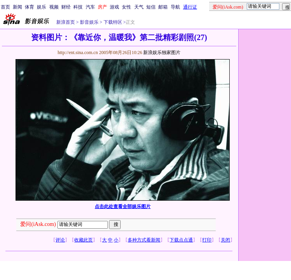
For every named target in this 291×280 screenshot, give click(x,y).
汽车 (90, 7)
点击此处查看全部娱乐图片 (123, 206)
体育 (29, 7)
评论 (60, 240)
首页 (5, 7)
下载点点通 (181, 240)
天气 (139, 7)
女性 (126, 7)
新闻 (17, 7)
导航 (175, 7)
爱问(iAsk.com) (37, 224)
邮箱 (163, 7)
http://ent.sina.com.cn (78, 52)
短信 (151, 7)
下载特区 (112, 22)
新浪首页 (65, 22)
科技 (78, 7)
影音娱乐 (89, 22)
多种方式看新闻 (144, 240)
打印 (206, 240)
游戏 (114, 7)
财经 (66, 7)
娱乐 (41, 7)
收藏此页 (83, 240)
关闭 (225, 240)
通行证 (190, 7)
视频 (54, 7)
